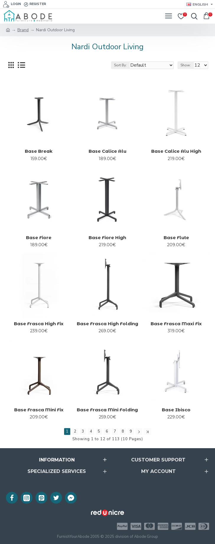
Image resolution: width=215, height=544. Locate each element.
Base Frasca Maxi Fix (176, 323)
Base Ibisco (176, 409)
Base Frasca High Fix (38, 323)
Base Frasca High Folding (107, 323)
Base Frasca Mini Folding (107, 409)
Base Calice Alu (107, 151)
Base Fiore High (107, 237)
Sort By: (120, 65)
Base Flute (176, 237)
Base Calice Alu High (176, 151)
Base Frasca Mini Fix (38, 409)
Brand (23, 30)
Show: (185, 65)
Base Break (39, 151)
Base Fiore (38, 237)
